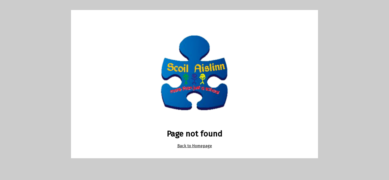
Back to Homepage (194, 146)
